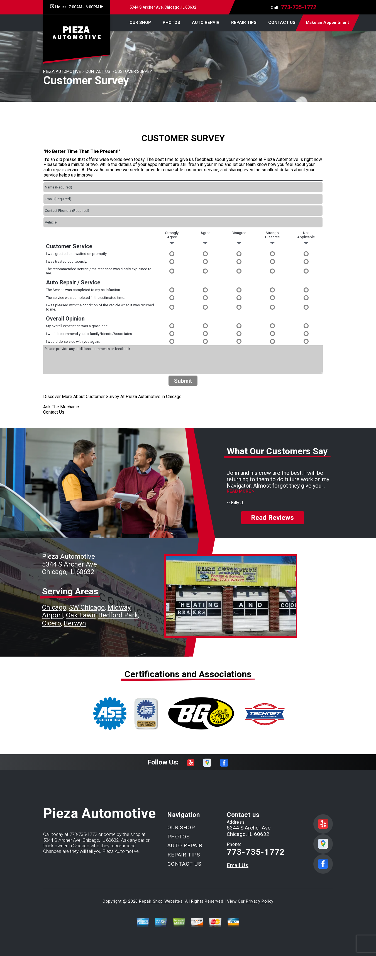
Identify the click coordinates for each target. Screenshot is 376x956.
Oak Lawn (81, 615)
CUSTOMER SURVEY (133, 71)
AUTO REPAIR (205, 22)
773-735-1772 (298, 7)
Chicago (54, 607)
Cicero (51, 623)
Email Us (237, 865)
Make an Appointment (327, 22)
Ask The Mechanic (61, 406)
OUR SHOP (140, 22)
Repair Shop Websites (160, 901)
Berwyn (75, 623)
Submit (183, 381)
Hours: (76, 7)
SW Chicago (87, 607)
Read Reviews (272, 518)
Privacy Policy (259, 901)
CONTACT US (282, 22)
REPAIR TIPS (244, 22)
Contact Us (53, 412)
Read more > (240, 491)
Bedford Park (118, 615)
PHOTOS (171, 22)
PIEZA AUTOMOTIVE (62, 71)
